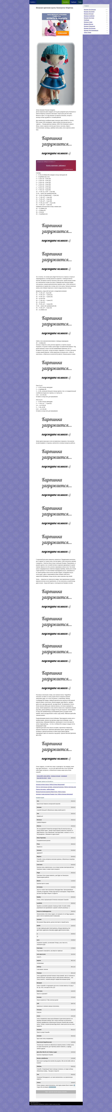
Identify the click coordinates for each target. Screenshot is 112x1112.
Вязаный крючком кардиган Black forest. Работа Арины (51, 791)
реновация (64, 776)
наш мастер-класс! (42, 778)
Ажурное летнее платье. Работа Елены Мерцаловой (50, 784)
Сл (66, 2)
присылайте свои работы (43, 776)
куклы (49, 778)
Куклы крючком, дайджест (56, 165)
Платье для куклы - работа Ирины (45, 789)
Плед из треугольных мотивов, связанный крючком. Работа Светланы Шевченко (57, 787)
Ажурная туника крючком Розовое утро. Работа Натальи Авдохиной (54, 794)
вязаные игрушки (55, 776)
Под (73, 2)
